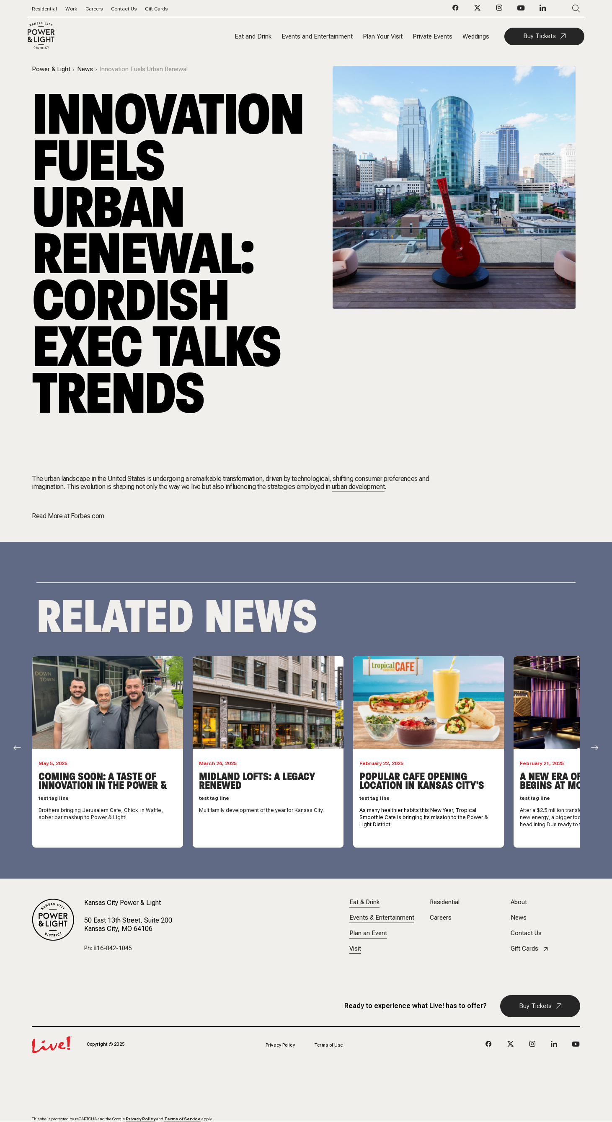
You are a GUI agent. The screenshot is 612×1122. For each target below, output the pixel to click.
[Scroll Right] (595, 748)
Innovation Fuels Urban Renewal (144, 69)
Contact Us (124, 9)
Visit (355, 948)
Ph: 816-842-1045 (108, 948)
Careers (94, 9)
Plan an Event (368, 933)
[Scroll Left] (17, 748)
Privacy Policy (280, 1045)
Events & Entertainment (381, 917)
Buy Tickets (539, 36)
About (519, 902)
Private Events (432, 36)
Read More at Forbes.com (68, 516)
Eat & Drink (364, 902)
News (85, 69)
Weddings (475, 36)
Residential (44, 9)
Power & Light (51, 69)
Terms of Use (329, 1045)
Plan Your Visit (383, 36)
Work (71, 9)
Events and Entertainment (317, 36)
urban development (358, 487)
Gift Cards (156, 9)
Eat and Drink (253, 36)
